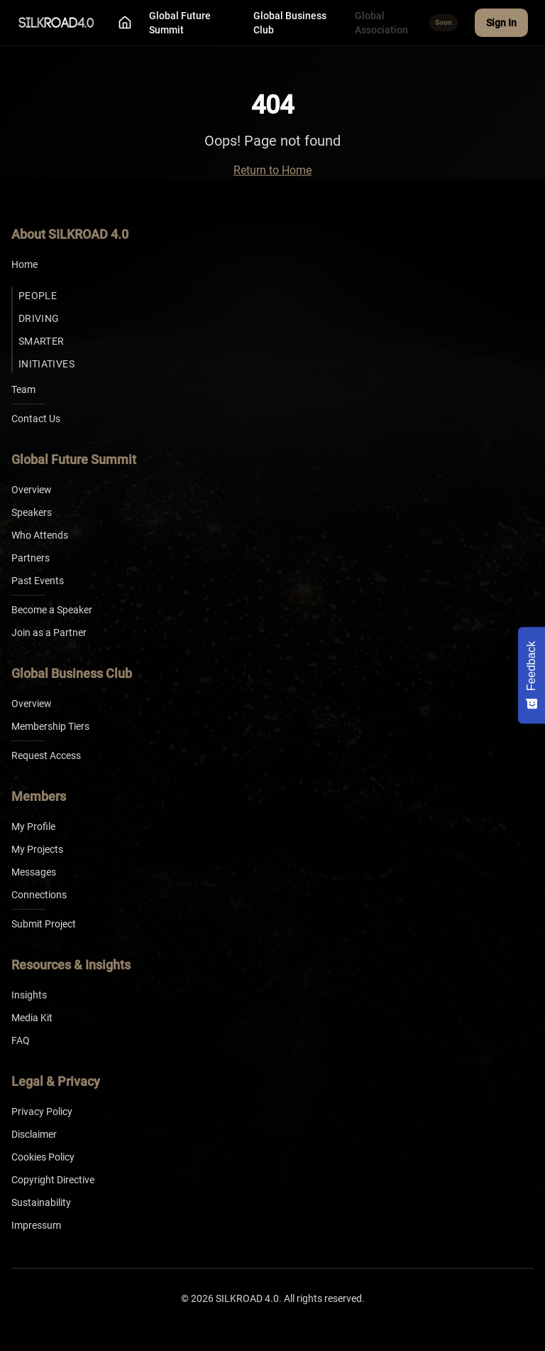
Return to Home (272, 170)
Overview (31, 489)
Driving (38, 318)
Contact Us (35, 418)
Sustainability (41, 1202)
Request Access (46, 755)
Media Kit (32, 1017)
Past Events (37, 580)
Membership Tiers (50, 726)
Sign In (501, 22)
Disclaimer (34, 1134)
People (37, 295)
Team (23, 389)
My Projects (37, 849)
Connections (39, 894)
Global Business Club (289, 23)
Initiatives (46, 364)
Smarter (41, 341)
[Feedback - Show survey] (531, 675)
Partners (30, 558)
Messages (33, 872)
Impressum (36, 1225)
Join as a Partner (49, 632)
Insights (29, 995)
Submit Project (43, 924)
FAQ (20, 1040)
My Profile (33, 826)
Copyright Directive (52, 1179)
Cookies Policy (43, 1157)
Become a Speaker (51, 609)
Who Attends (39, 535)
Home (24, 264)
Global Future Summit (180, 23)
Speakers (31, 512)
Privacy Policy (41, 1111)
